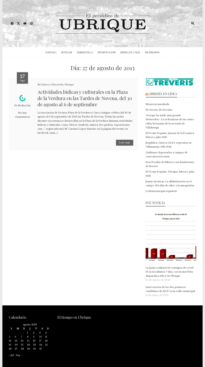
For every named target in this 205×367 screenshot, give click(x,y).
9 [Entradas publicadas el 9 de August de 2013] (33, 336)
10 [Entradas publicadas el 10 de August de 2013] (40, 336)
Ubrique (69, 84)
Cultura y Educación (51, 84)
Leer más (124, 142)
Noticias (66, 52)
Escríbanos (152, 52)
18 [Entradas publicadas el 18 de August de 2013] (46, 340)
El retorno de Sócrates (159, 109)
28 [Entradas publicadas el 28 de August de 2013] (22, 348)
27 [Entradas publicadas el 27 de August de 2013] (16, 348)
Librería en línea (163, 94)
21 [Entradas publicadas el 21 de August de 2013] (22, 344)
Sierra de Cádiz (130, 52)
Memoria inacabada (157, 104)
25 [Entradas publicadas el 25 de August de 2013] (46, 344)
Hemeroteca (85, 52)
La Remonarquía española (161, 191)
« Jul (11, 355)
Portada (51, 52)
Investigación (107, 52)
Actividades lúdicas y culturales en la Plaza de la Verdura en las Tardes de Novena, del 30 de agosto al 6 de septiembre (84, 98)
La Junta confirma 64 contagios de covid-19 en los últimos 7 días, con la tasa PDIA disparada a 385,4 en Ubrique (170, 271)
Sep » (19, 355)
